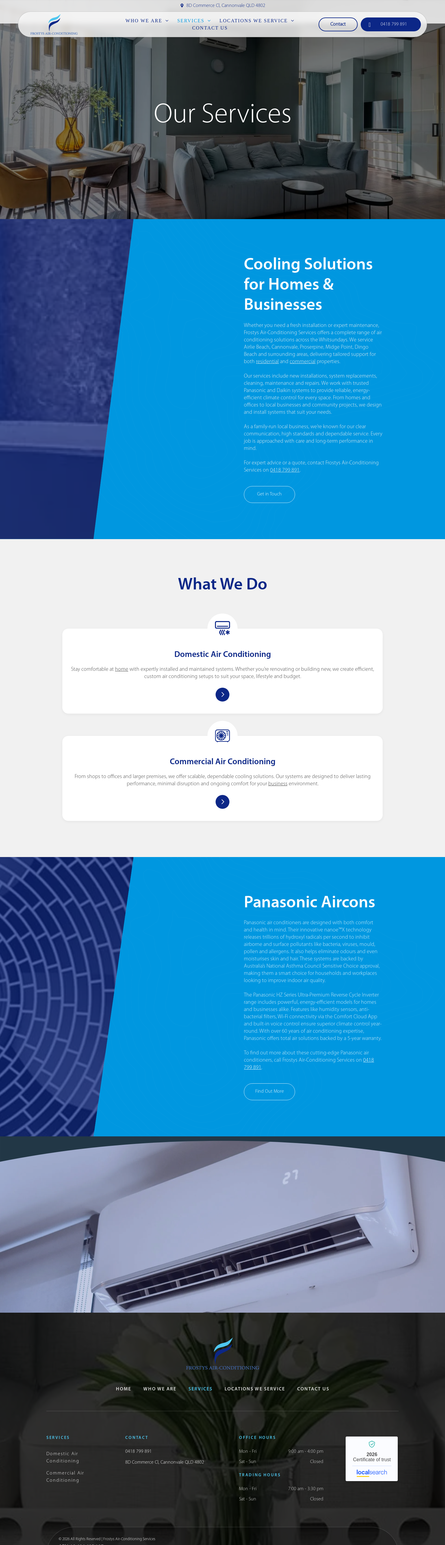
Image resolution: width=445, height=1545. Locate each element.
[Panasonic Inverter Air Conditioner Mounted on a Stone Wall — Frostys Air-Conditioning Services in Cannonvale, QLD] (148, 895)
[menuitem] (147, 20)
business (306, 716)
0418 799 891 (285, 470)
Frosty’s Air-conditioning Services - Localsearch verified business (372, 1398)
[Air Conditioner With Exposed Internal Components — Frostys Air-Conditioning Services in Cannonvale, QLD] (148, 318)
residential (267, 362)
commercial (303, 362)
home (174, 680)
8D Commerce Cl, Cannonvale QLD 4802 (225, 5)
